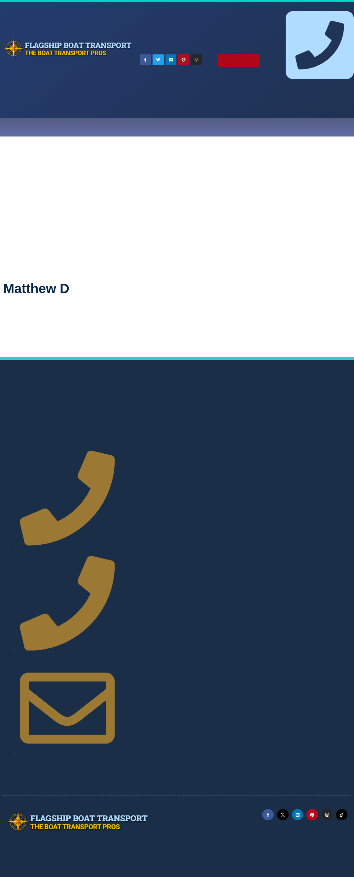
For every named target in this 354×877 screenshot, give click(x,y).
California (255, 407)
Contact (279, 127)
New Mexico (226, 438)
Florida (165, 414)
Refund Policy (227, 845)
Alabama (135, 407)
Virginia (315, 454)
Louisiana (196, 422)
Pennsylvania (248, 446)
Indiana (297, 414)
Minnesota (169, 430)
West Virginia (178, 462)
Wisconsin (217, 462)
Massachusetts (294, 422)
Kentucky (163, 422)
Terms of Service (131, 845)
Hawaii (221, 414)
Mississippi (206, 430)
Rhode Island (289, 446)
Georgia (193, 414)
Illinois (270, 414)
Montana (270, 430)
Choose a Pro (67, 127)
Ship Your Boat (115, 127)
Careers (246, 127)
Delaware (136, 414)
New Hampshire (145, 438)
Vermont (285, 454)
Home (32, 127)
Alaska (164, 407)
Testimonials (185, 127)
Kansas (133, 422)
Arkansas (222, 407)
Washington (139, 462)
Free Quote (315, 127)
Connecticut (322, 407)
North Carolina (300, 438)
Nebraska (303, 430)
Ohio (154, 446)
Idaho (246, 414)
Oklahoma (182, 446)
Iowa (322, 414)
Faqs (151, 127)
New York (262, 438)
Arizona (192, 407)
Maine (226, 422)
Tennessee (206, 454)
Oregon (213, 446)
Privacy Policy (180, 845)
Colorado (287, 407)
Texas (236, 454)
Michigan (136, 430)
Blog (219, 127)
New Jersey (188, 438)
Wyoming (250, 462)
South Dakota (168, 454)
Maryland (255, 422)
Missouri (240, 430)
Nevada (333, 430)
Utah (259, 454)
